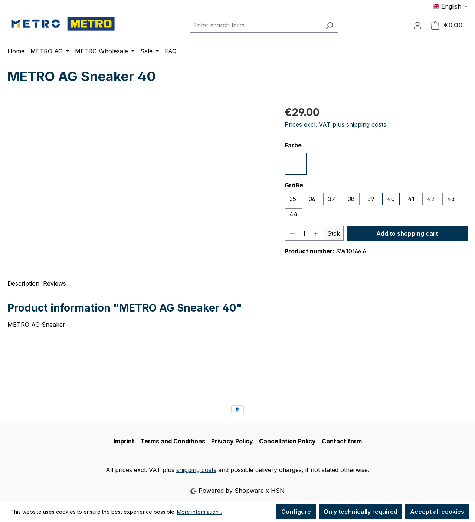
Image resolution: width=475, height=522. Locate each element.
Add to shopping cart (407, 233)
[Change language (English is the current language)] (450, 6)
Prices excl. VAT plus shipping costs (335, 124)
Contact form (342, 441)
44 (293, 214)
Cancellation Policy (287, 441)
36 (312, 199)
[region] (138, 184)
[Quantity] (304, 233)
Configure (296, 511)
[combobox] (255, 25)
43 (451, 199)
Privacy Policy (232, 441)
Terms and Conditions (172, 441)
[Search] (329, 25)
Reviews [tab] (54, 283)
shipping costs (196, 469)
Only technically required (360, 511)
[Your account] (417, 25)
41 (411, 199)
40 (391, 199)
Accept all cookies (437, 511)
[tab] (23, 283)
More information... (199, 512)
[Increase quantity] (316, 233)
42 (431, 199)
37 (331, 199)
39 (370, 199)
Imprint (124, 441)
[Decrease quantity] (292, 233)
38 (351, 199)
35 (292, 199)
